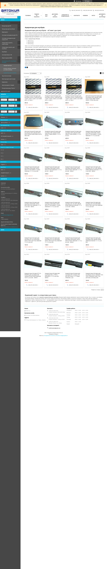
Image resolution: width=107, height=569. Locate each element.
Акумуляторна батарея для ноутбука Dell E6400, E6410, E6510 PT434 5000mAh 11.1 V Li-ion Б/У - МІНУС (53, 169)
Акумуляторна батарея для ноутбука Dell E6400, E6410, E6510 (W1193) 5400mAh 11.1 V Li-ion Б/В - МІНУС (33, 204)
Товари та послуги (5, 22)
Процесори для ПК (6, 26)
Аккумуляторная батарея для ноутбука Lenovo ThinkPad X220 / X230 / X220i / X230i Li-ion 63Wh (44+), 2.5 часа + (74, 98)
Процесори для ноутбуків (8, 29)
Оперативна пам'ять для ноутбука (8, 48)
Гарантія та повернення (65, 15)
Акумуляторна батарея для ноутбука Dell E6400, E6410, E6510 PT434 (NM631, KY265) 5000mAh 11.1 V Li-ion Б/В (52, 204)
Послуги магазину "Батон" (8, 88)
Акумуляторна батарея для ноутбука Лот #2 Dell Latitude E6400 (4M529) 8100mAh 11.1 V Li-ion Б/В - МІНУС (73, 204)
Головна (28, 15)
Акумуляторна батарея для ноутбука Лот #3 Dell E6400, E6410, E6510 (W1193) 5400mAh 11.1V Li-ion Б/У (33, 240)
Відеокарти (5, 32)
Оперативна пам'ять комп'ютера (7, 43)
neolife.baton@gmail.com (7, 215)
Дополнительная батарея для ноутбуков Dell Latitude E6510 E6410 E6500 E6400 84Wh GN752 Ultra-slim (33, 133)
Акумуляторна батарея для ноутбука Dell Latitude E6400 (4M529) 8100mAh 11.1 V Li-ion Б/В (94, 240)
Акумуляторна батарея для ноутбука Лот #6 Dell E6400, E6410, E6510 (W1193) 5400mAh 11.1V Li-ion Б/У (94, 204)
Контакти (77, 15)
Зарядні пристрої (8, 65)
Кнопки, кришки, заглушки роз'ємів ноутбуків (10, 69)
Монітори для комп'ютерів (8, 79)
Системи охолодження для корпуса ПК (8, 38)
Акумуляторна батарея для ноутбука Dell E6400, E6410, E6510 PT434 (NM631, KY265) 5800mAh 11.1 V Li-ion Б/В (93, 133)
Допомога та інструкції (102, 15)
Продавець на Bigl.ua (53, 334)
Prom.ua (61, 332)
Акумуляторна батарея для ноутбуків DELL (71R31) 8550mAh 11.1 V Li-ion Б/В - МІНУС (52, 275)
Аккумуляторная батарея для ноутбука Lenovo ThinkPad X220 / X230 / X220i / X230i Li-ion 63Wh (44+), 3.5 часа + (33, 98)
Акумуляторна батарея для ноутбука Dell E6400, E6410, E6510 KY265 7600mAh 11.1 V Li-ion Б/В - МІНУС (73, 169)
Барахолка (4, 82)
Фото (93, 15)
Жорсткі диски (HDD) (7, 58)
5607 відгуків (78, 1)
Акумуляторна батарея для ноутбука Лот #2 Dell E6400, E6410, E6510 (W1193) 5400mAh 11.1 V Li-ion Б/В (53, 240)
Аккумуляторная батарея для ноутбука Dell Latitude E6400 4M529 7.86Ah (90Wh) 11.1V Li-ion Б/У (53, 133)
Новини (85, 15)
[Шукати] (19, 17)
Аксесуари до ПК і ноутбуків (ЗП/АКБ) (9, 61)
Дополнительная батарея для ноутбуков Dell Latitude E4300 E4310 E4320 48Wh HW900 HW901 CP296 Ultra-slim (94, 98)
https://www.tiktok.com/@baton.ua (9, 227)
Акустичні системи (6, 76)
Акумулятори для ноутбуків (10, 72)
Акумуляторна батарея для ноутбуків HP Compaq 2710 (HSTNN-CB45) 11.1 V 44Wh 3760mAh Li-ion (72, 275)
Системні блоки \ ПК (7, 55)
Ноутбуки (4, 51)
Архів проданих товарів (8, 85)
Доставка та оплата (55, 15)
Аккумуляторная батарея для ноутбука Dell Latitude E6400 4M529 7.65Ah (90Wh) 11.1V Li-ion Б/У (73, 133)
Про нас (46, 15)
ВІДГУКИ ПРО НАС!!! (5, 91)
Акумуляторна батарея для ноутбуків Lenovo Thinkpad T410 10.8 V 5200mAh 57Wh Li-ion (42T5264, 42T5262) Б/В (94, 275)
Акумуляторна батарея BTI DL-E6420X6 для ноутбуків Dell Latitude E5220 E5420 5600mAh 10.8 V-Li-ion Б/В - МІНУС (33, 275)
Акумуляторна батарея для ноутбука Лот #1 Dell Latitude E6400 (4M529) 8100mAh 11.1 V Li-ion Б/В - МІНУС (94, 169)
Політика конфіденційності (62, 335)
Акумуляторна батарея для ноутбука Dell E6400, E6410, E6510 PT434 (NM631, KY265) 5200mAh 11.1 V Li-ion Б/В (32, 169)
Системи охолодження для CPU (9, 35)
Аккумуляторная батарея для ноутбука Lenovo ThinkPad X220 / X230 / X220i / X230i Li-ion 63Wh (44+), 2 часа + (53, 98)
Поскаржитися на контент (49, 335)
